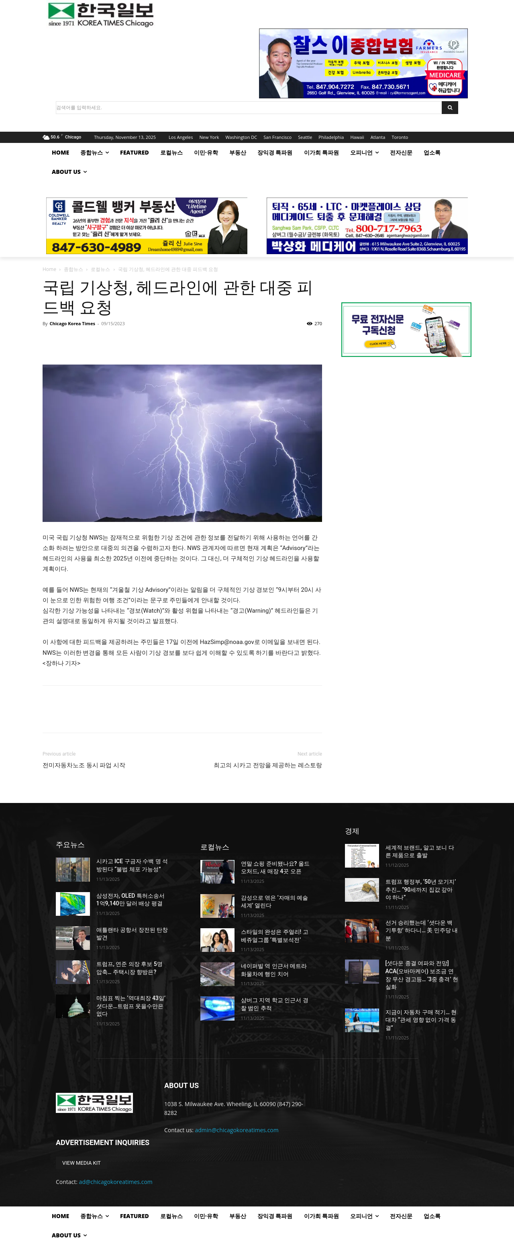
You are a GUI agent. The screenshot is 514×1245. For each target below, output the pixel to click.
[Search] (450, 107)
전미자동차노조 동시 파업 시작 (84, 765)
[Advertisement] (406, 431)
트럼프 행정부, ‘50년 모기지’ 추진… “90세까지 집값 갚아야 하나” (421, 889)
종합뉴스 (73, 269)
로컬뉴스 (100, 269)
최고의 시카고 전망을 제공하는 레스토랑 (268, 765)
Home (49, 269)
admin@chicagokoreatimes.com (237, 1130)
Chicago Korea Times (72, 323)
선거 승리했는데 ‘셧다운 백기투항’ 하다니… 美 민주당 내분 (422, 930)
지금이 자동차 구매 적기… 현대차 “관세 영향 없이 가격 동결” (421, 1020)
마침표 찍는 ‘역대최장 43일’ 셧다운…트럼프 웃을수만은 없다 (130, 1006)
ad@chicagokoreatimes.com (116, 1182)
